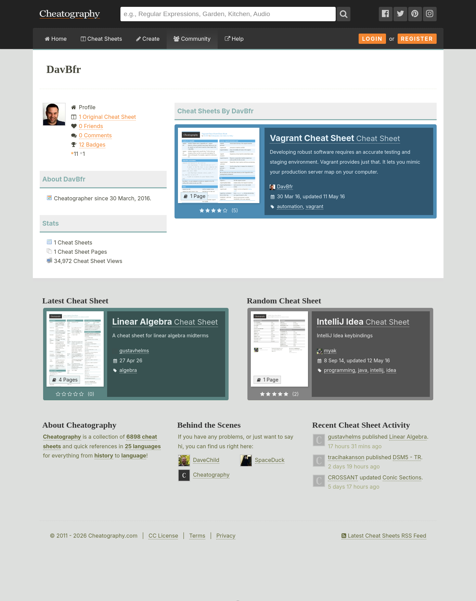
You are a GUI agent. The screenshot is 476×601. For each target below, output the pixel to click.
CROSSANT (343, 477)
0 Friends (91, 126)
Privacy (225, 535)
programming (339, 370)
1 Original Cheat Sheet (107, 116)
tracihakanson (346, 457)
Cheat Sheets (101, 38)
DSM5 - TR (407, 457)
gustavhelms (134, 350)
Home (56, 38)
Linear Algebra (408, 436)
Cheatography (62, 436)
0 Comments (95, 135)
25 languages (143, 446)
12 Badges (92, 144)
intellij (377, 370)
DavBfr (285, 186)
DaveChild (206, 459)
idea (391, 370)
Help (234, 38)
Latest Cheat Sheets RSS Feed (384, 535)
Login (372, 38)
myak (330, 350)
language (133, 455)
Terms (197, 535)
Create (148, 38)
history (103, 455)
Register (417, 38)
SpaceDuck (270, 459)
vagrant (314, 206)
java (362, 370)
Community (191, 38)
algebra (128, 370)
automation (290, 206)
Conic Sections (402, 477)
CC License (163, 535)
